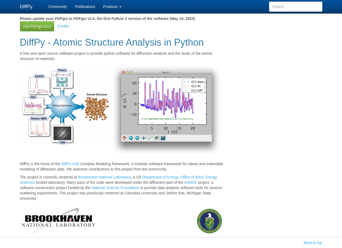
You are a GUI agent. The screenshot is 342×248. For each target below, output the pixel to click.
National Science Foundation (115, 188)
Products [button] (112, 7)
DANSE (190, 182)
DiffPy (26, 6)
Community (57, 7)
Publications (85, 7)
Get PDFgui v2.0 (37, 26)
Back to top (313, 243)
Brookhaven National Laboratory (104, 177)
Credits (63, 26)
